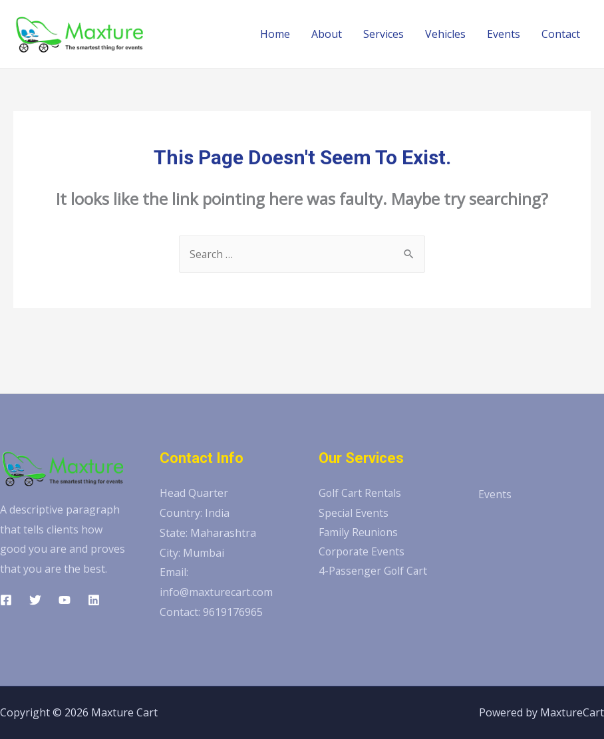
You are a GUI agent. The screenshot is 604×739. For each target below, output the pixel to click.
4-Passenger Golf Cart (374, 572)
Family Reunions (359, 532)
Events (503, 34)
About (326, 34)
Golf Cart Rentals (361, 493)
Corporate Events (362, 552)
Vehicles (445, 34)
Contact (560, 34)
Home (275, 34)
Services (383, 34)
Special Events (354, 513)
